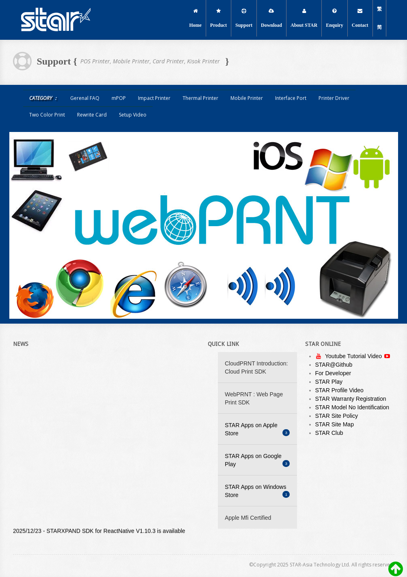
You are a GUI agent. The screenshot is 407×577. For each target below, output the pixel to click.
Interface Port (290, 98)
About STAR (304, 18)
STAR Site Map (334, 424)
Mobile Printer (246, 98)
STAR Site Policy (336, 416)
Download (271, 18)
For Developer (333, 373)
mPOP (119, 98)
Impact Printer (154, 98)
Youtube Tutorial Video (354, 356)
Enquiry (334, 18)
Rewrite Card (92, 114)
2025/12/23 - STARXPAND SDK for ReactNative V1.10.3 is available (99, 532)
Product (218, 18)
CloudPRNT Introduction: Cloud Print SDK (256, 367)
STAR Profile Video (339, 390)
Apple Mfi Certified (248, 517)
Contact (360, 18)
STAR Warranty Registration (350, 398)
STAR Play (328, 381)
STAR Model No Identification (352, 407)
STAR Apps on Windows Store (257, 491)
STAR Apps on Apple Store (257, 429)
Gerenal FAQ (84, 98)
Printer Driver (334, 98)
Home (195, 18)
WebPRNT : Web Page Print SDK (254, 398)
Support (243, 18)
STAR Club (329, 433)
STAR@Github (334, 364)
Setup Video (132, 114)
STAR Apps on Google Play (257, 460)
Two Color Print (47, 114)
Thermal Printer (200, 98)
